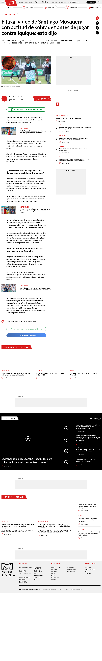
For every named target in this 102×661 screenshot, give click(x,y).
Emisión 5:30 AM (28, 7)
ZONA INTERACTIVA (90, 569)
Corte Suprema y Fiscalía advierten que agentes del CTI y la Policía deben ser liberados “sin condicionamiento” (74, 159)
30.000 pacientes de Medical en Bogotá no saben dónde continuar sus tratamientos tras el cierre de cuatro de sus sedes (88, 438)
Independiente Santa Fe (14, 321)
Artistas (61, 146)
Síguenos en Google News (26, 335)
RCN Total (54, 569)
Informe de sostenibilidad (38, 571)
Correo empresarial (24, 577)
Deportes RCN (37, 2)
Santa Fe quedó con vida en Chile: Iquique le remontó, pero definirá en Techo (35, 132)
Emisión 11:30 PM (93, 7)
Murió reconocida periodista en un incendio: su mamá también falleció (73, 149)
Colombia (21, 2)
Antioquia (81, 529)
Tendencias (62, 2)
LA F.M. (53, 573)
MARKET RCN (88, 573)
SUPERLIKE (87, 571)
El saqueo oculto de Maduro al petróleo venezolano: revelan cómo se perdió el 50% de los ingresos (54, 526)
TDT (60, 567)
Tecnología (4, 521)
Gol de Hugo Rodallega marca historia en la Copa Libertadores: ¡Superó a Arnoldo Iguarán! (35, 210)
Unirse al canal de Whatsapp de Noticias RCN (26, 109)
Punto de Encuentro (75, 2)
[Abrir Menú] (2, 2)
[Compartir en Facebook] (97, 23)
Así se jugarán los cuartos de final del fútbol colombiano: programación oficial (16, 374)
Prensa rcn (22, 579)
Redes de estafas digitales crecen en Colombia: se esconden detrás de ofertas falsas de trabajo (17, 526)
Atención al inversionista (23, 582)
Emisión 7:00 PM (71, 7)
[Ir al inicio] (11, 3)
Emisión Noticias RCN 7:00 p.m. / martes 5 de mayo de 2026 (86, 460)
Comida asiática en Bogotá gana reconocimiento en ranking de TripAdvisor (87, 519)
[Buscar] (100, 2)
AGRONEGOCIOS (71, 571)
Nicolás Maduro (43, 521)
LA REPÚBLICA (70, 567)
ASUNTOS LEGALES (71, 569)
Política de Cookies (63, 589)
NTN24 (53, 567)
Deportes (10, 14)
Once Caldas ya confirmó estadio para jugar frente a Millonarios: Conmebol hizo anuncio (35, 289)
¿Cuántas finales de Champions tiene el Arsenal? (83, 374)
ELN (60, 156)
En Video (10, 418)
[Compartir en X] (97, 28)
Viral (24, 321)
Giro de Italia (40, 370)
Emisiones (6, 7)
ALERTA (53, 575)
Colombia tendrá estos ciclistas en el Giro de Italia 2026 (50, 374)
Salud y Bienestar (45, 2)
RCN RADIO (54, 571)
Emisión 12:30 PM (49, 7)
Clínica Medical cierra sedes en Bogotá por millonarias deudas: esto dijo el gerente (88, 506)
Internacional (29, 2)
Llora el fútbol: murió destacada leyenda (68, 118)
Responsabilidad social (25, 567)
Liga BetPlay (5, 370)
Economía (55, 2)
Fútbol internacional (62, 116)
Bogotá (80, 502)
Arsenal (72, 370)
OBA (35, 579)
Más (95, 418)
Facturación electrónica (37, 567)
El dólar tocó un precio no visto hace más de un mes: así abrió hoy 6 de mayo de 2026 (75, 128)
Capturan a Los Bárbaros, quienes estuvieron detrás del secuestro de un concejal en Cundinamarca (73, 139)
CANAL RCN (91, 2)
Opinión (69, 2)
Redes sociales (32, 321)
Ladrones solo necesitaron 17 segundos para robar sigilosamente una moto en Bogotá (26, 460)
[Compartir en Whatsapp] (97, 32)
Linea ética (37, 577)
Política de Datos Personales (49, 589)
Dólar (61, 125)
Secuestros (62, 135)
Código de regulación (25, 574)
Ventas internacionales (38, 574)
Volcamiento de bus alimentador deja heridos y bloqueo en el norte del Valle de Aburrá (89, 533)
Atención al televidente (22, 571)
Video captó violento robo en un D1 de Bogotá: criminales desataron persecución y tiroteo (88, 426)
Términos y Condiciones (76, 589)
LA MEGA (53, 579)
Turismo (80, 515)
